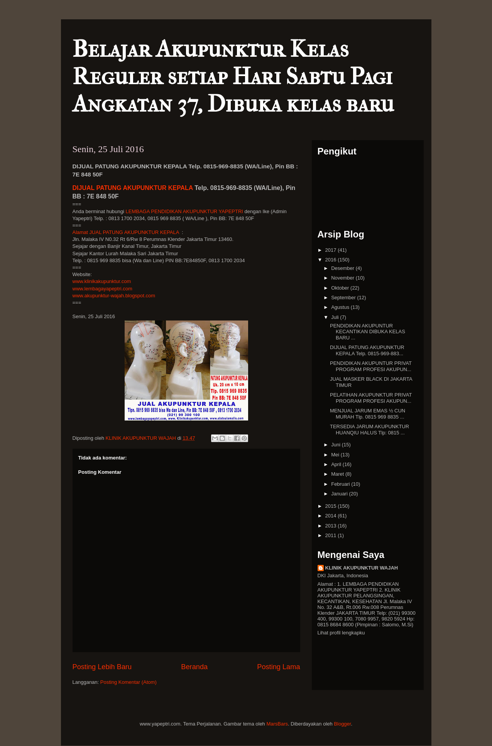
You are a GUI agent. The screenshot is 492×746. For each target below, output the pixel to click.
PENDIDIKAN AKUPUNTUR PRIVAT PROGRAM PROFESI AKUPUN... (371, 366)
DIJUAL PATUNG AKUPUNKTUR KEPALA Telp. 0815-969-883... (367, 350)
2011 (331, 535)
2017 (331, 250)
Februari (341, 484)
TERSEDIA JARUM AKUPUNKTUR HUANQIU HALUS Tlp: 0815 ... (369, 430)
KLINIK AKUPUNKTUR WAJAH (361, 568)
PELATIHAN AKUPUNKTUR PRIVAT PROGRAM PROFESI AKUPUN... (371, 398)
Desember (343, 268)
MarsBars (277, 724)
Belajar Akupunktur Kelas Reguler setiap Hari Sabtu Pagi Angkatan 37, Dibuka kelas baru (233, 77)
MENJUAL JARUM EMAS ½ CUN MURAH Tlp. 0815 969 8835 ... (367, 414)
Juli (335, 317)
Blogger (342, 724)
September (344, 297)
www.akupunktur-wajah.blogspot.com (114, 295)
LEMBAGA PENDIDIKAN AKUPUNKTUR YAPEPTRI (184, 211)
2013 (331, 526)
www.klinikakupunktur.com (102, 281)
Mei (336, 455)
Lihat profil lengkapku (341, 633)
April (337, 464)
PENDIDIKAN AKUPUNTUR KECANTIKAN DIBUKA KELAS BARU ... (367, 332)
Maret (338, 474)
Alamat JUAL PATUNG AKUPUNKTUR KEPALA (126, 232)
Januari (340, 494)
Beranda (194, 667)
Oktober (340, 288)
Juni (336, 445)
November (343, 278)
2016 (331, 260)
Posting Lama (278, 667)
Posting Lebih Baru (102, 667)
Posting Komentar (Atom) (128, 682)
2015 (331, 506)
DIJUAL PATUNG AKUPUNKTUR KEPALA (133, 188)
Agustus (341, 307)
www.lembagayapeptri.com (102, 289)
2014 (331, 516)
